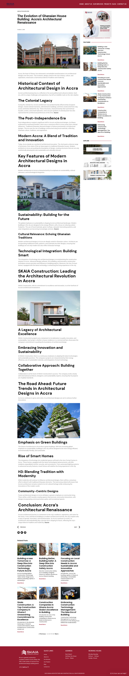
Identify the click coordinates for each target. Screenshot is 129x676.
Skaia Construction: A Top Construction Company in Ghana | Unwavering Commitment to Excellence (26, 611)
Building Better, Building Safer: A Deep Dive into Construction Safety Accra (47, 563)
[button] (18, 532)
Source (56, 113)
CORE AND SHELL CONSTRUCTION (97, 149)
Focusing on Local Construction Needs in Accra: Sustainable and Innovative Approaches (70, 564)
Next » (57, 634)
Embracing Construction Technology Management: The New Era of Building (68, 608)
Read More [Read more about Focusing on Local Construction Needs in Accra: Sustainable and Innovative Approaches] (64, 583)
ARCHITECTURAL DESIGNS (97, 163)
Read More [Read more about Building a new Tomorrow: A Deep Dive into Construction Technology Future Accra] (20, 583)
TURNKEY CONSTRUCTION (97, 175)
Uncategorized (23, 11)
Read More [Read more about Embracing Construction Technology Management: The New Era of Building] (64, 625)
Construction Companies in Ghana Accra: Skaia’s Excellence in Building (48, 607)
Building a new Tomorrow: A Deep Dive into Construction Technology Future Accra (25, 564)
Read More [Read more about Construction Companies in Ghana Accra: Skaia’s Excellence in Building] (42, 624)
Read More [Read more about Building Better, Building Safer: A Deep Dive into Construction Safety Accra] (42, 579)
